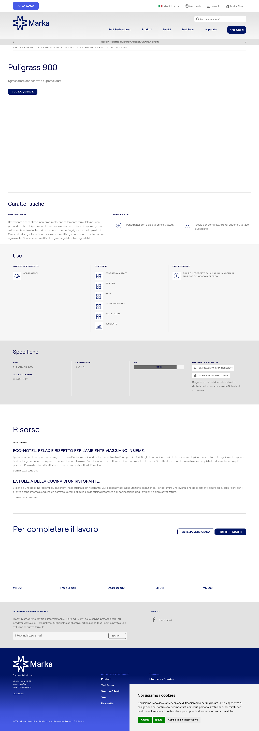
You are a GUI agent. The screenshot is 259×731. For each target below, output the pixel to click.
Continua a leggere (25, 471)
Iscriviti (117, 636)
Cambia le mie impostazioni (183, 719)
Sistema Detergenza (92, 48)
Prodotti (147, 29)
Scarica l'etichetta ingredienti (215, 368)
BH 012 (159, 588)
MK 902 (207, 588)
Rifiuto (158, 719)
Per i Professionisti (119, 29)
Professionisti (50, 48)
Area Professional (24, 48)
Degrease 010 (116, 588)
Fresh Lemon (68, 588)
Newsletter (214, 6)
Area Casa (26, 5)
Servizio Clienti (235, 6)
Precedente (13, 42)
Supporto (211, 29)
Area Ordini (237, 30)
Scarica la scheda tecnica (213, 375)
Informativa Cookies (161, 679)
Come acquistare (23, 92)
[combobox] (220, 19)
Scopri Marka (193, 6)
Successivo (246, 42)
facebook (161, 620)
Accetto (145, 719)
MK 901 (17, 588)
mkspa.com (18, 693)
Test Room (188, 29)
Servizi (167, 29)
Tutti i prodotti (231, 532)
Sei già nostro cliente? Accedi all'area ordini (130, 42)
